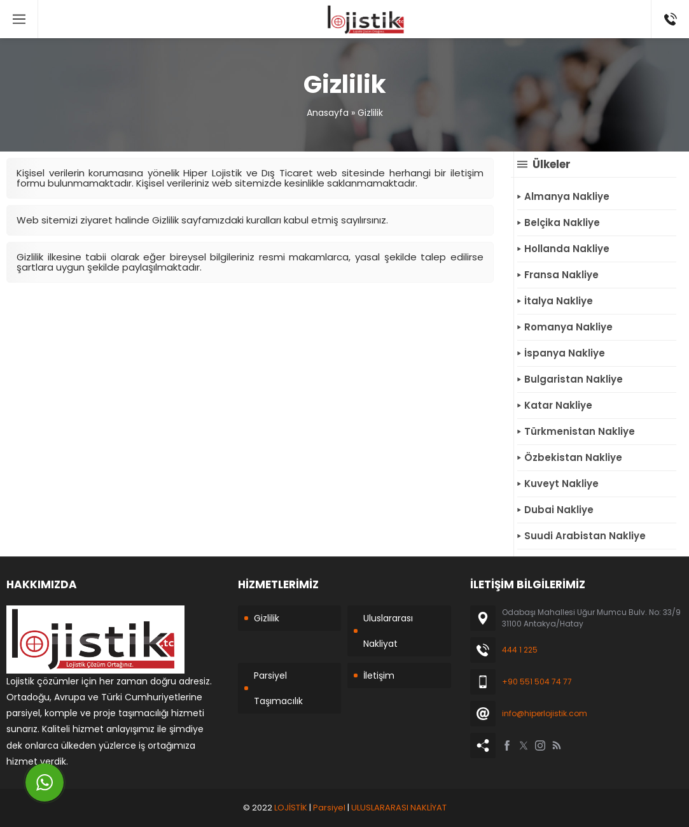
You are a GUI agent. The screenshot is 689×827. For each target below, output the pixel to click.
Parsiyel (329, 808)
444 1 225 (520, 649)
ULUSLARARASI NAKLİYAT (399, 808)
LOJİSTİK (290, 808)
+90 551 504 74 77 (537, 681)
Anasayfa (328, 112)
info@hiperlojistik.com (544, 713)
